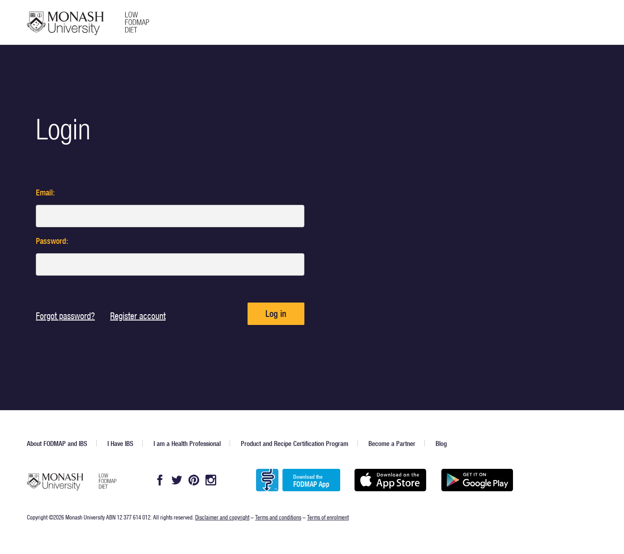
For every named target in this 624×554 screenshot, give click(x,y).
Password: (52, 241)
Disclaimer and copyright (222, 517)
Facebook (159, 480)
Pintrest (193, 480)
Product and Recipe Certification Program (294, 443)
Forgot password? (65, 315)
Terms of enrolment (328, 517)
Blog (441, 443)
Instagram (210, 480)
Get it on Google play (477, 480)
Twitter (176, 480)
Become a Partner (391, 443)
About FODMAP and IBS (57, 443)
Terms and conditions (278, 517)
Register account (138, 315)
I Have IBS (120, 443)
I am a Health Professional (187, 443)
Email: (45, 192)
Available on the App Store (390, 480)
